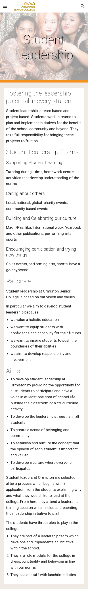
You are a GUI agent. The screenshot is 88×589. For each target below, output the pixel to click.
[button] (5, 6)
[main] (44, 47)
